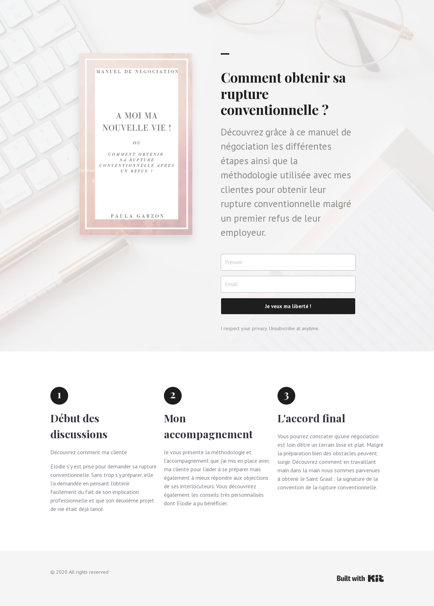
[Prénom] (288, 262)
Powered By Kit (360, 578)
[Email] (288, 284)
